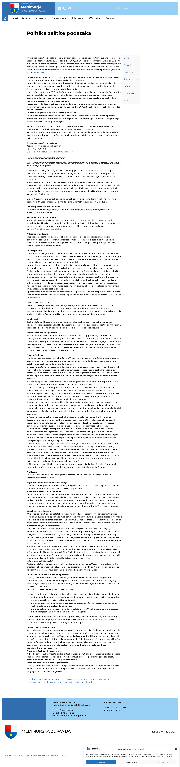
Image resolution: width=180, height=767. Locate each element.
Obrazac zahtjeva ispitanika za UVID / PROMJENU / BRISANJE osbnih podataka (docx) (71, 679)
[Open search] (174, 8)
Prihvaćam (101, 762)
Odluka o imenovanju (82, 220)
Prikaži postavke (162, 762)
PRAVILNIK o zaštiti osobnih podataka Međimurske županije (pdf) (62, 682)
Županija (27, 18)
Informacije (79, 18)
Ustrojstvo (42, 18)
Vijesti (15, 18)
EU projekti (95, 18)
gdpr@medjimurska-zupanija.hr (45, 229)
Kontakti (110, 18)
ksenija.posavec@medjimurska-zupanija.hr (53, 152)
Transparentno (60, 18)
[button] (176, 749)
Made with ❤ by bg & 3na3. (56, 755)
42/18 (40, 73)
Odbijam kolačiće (131, 762)
